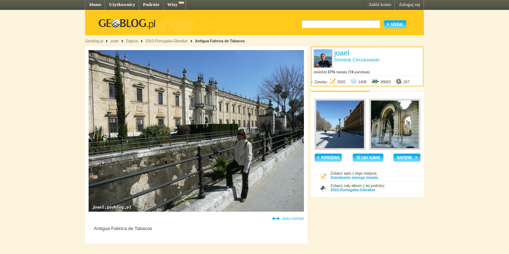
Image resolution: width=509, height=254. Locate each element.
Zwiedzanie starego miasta (354, 177)
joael (114, 41)
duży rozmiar (293, 218)
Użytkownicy (122, 4)
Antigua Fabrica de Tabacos (220, 41)
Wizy (172, 4)
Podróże (151, 4)
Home (95, 4)
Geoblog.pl (94, 41)
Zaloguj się (409, 4)
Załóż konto (380, 4)
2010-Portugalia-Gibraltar (166, 41)
